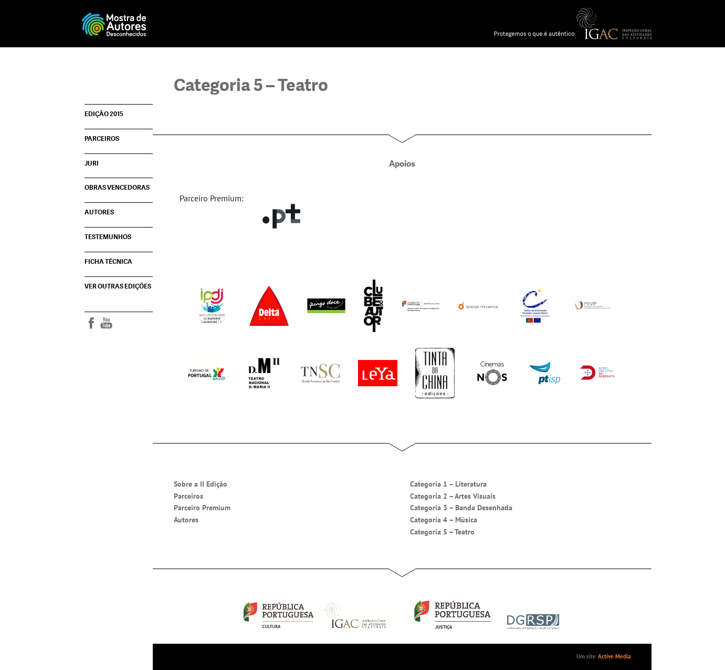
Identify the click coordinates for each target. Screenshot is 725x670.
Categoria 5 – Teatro (442, 532)
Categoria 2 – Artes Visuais (453, 496)
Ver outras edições (118, 286)
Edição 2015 (104, 114)
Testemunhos (108, 237)
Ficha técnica (108, 261)
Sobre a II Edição (200, 484)
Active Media (614, 656)
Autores (99, 212)
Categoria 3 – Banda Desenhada (461, 507)
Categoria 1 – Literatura (448, 484)
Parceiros (102, 139)
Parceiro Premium (202, 507)
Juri (92, 163)
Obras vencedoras (117, 187)
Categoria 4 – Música (443, 519)
